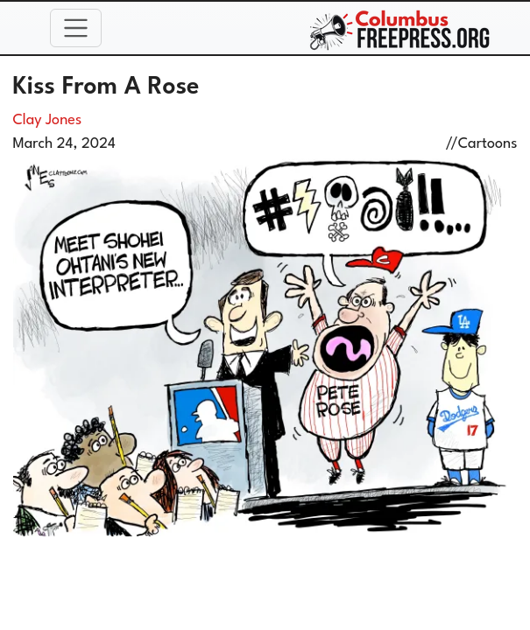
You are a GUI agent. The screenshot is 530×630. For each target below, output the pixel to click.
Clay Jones (47, 120)
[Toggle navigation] (76, 28)
